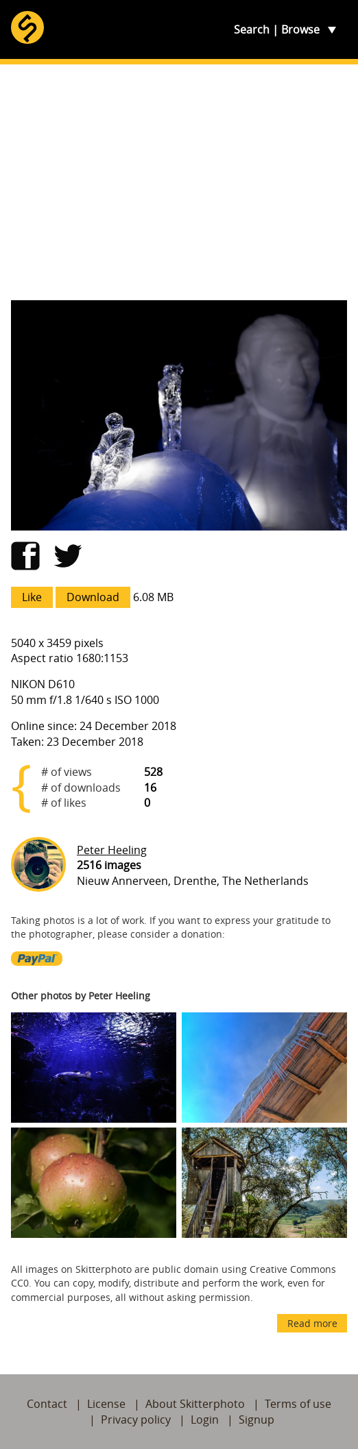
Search (252, 29)
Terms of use (298, 1403)
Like (32, 597)
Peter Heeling (112, 849)
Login (205, 1419)
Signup (256, 1419)
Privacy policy (136, 1419)
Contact (47, 1403)
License (106, 1403)
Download (93, 597)
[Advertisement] (179, 182)
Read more (312, 1323)
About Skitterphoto (195, 1403)
